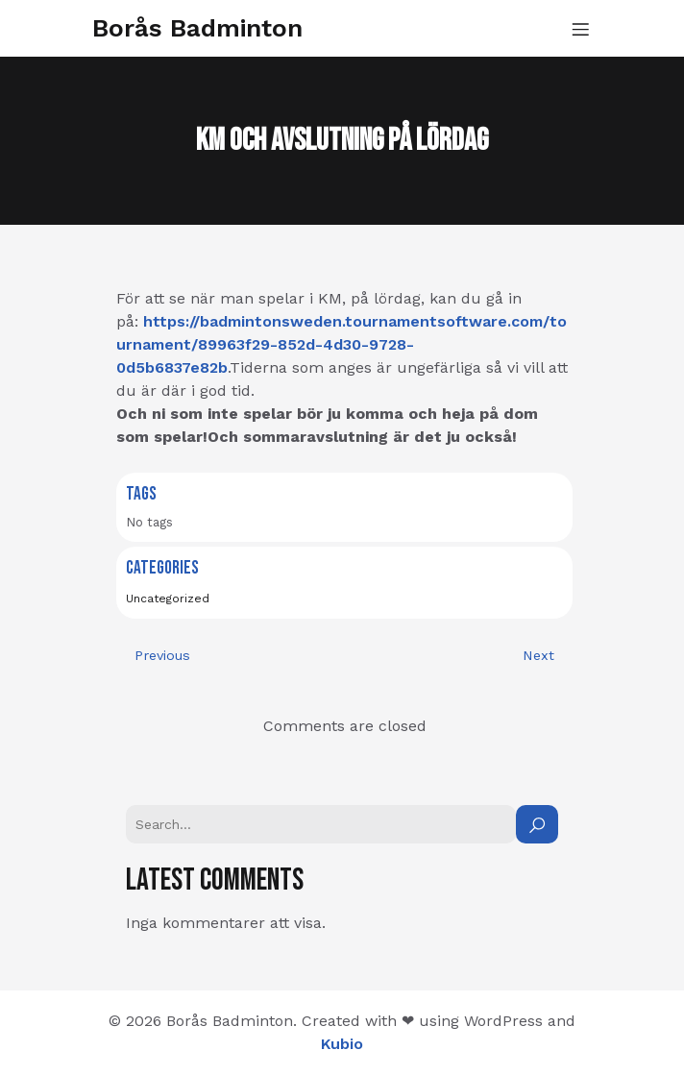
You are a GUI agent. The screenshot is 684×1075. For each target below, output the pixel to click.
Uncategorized (167, 598)
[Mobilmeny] (580, 28)
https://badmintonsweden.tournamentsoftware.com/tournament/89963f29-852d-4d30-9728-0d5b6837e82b (341, 344)
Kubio (342, 1044)
